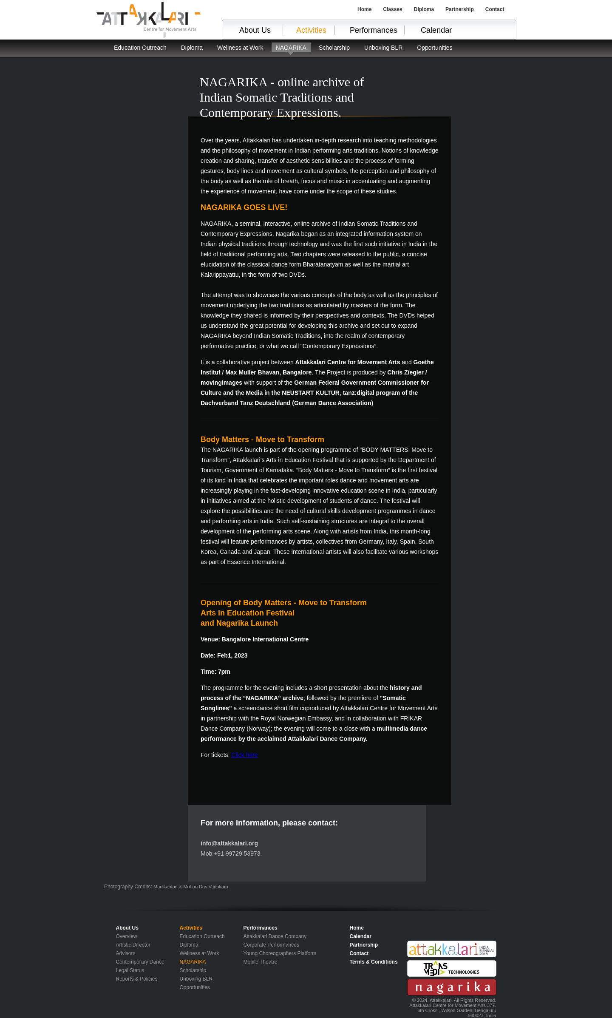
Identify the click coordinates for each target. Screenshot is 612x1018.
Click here (244, 754)
